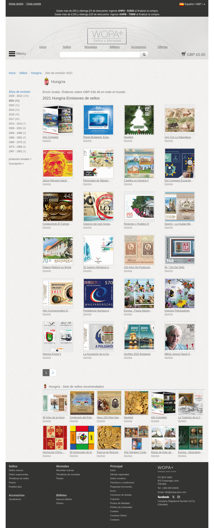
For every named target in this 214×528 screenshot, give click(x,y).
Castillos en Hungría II (136, 180)
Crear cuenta (33, 3)
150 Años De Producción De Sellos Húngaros (149, 267)
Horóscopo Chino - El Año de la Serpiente (66, 452)
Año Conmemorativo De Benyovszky (63, 310)
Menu (17, 53)
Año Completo (51, 137)
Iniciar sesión (16, 3)
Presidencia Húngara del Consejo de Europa (108, 310)
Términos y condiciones (122, 482)
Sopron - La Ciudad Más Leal (180, 224)
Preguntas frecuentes (121, 486)
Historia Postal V (52, 354)
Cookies (114, 511)
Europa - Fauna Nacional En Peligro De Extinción (151, 310)
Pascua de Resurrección (110, 452)
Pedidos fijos (15, 486)
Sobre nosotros (118, 478)
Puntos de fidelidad (120, 503)
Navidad (128, 137)
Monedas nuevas (65, 470)
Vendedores (15, 499)
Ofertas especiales (119, 474)
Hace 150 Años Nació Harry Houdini (117, 417)
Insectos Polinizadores (177, 310)
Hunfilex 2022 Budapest (137, 354)
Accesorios (138, 47)
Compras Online (118, 515)
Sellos (67, 47)
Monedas (90, 47)
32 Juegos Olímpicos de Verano (101, 267)
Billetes (115, 47)
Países (12, 482)
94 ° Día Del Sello (174, 267)
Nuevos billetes (64, 499)
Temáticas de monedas (68, 474)
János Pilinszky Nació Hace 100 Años (64, 180)
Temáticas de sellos (19, 478)
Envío (113, 491)
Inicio (42, 47)
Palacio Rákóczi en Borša (57, 267)
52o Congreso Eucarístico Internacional (186, 180)
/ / (192, 4)
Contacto (114, 519)
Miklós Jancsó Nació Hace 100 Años (184, 354)
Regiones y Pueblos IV (136, 224)
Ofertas (163, 47)
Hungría (36, 73)
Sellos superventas (18, 474)
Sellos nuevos (16, 470)
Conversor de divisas (121, 495)
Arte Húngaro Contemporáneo (141, 452)
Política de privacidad (121, 507)
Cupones (114, 499)
